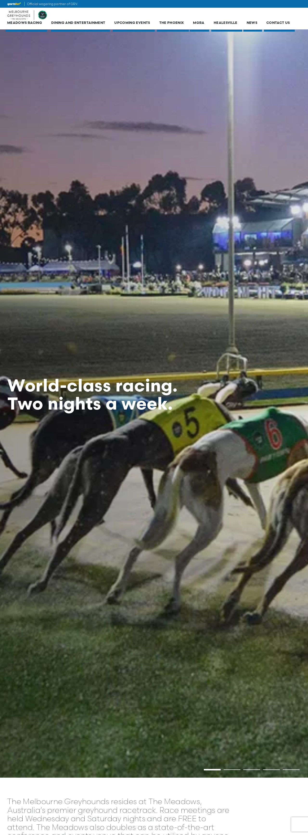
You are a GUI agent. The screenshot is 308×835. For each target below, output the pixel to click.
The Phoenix (171, 25)
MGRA (198, 25)
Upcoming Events (132, 25)
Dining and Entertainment (78, 25)
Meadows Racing (24, 25)
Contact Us (278, 25)
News (252, 25)
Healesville (225, 25)
